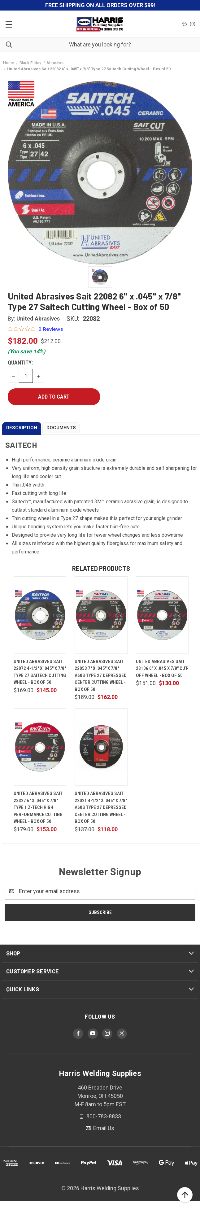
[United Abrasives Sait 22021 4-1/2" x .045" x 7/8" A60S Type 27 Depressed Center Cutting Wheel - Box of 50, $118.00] (101, 747)
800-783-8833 (103, 1116)
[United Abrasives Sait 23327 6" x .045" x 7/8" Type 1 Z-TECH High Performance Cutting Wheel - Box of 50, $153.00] (40, 747)
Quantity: (20, 362)
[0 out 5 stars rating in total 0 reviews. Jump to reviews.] (35, 329)
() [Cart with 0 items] (188, 23)
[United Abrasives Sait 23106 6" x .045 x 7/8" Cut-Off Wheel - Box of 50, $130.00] (162, 615)
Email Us (103, 1128)
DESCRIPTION (21, 427)
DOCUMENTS (61, 427)
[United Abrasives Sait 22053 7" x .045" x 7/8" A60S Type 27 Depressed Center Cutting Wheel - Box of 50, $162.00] (101, 615)
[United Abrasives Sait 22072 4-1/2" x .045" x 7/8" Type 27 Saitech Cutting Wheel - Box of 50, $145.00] (40, 615)
